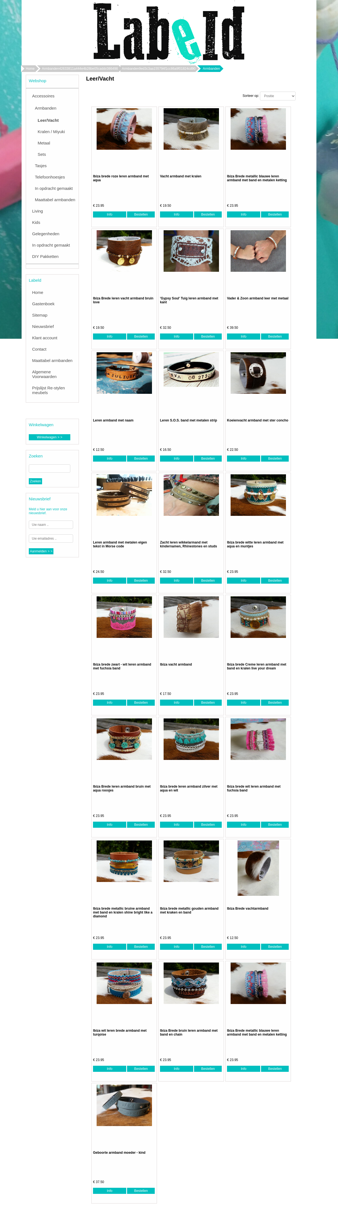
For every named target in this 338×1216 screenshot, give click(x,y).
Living (37, 211)
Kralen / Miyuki (51, 131)
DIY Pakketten (45, 256)
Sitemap (39, 315)
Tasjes (41, 165)
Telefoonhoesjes (50, 177)
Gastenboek (43, 303)
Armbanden (45, 108)
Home (30, 69)
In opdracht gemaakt (54, 188)
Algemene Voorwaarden (44, 374)
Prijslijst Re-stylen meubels (48, 390)
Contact (39, 349)
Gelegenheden (45, 233)
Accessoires (43, 96)
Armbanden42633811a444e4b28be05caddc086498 (80, 69)
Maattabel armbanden (55, 199)
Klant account (44, 337)
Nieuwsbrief (43, 326)
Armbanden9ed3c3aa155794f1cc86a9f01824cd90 (158, 69)
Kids (36, 222)
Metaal (44, 143)
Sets (42, 154)
